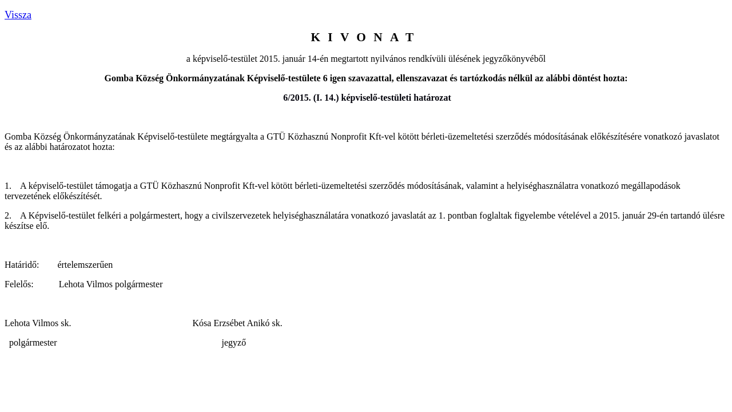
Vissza (18, 15)
